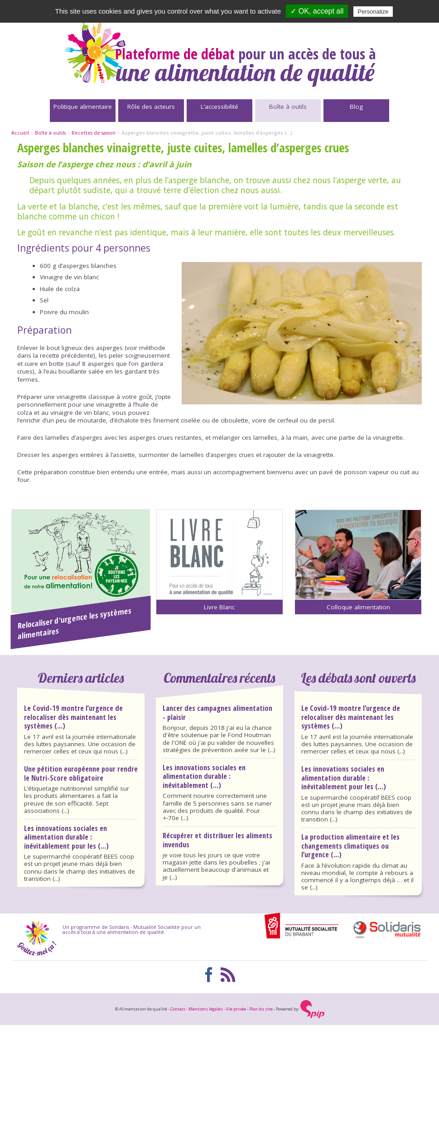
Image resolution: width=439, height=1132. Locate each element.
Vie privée (236, 1009)
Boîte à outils (288, 106)
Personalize (373, 11)
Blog (356, 106)
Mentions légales (205, 1009)
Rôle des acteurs (151, 106)
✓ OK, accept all (316, 11)
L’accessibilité (219, 106)
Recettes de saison (94, 132)
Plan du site (261, 1009)
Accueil (20, 132)
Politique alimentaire (82, 106)
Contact (177, 1009)
